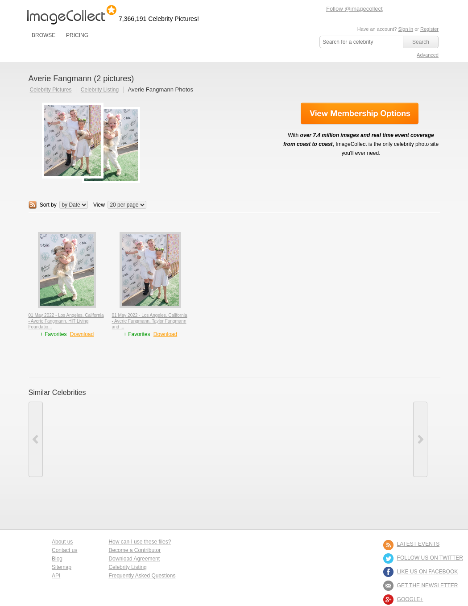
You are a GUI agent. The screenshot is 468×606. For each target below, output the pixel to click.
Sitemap (61, 567)
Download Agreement (134, 559)
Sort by (48, 205)
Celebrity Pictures (51, 90)
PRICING (77, 35)
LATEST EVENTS (418, 544)
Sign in (405, 29)
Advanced (428, 55)
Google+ (410, 599)
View (99, 205)
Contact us (64, 550)
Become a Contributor (134, 550)
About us (62, 542)
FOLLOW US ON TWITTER (430, 558)
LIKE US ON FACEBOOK (427, 572)
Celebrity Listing (100, 90)
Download (82, 334)
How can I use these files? (139, 542)
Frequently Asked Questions (141, 576)
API (56, 576)
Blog (57, 559)
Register (429, 29)
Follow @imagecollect (354, 8)
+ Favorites (54, 334)
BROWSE (43, 35)
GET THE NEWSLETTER (427, 585)
